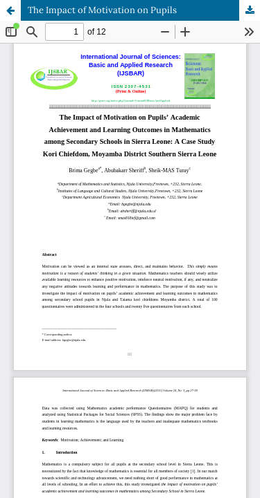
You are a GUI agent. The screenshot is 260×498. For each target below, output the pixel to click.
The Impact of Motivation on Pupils (102, 10)
